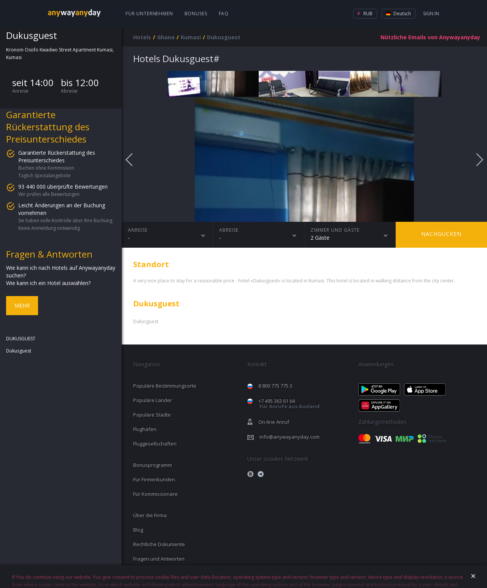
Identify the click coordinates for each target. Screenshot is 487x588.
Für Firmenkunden (154, 479)
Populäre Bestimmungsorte (164, 385)
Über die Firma (150, 515)
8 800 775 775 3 (275, 385)
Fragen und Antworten (159, 558)
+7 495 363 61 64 (289, 403)
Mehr (22, 305)
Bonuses (196, 13)
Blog (138, 529)
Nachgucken (441, 233)
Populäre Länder (152, 400)
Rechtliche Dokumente (159, 544)
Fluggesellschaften (155, 443)
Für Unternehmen (149, 13)
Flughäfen (144, 429)
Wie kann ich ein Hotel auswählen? (48, 283)
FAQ (224, 13)
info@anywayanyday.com (289, 436)
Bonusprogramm (152, 464)
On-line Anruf (273, 421)
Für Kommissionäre (155, 493)
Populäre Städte (152, 414)
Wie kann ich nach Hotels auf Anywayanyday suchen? (60, 271)
